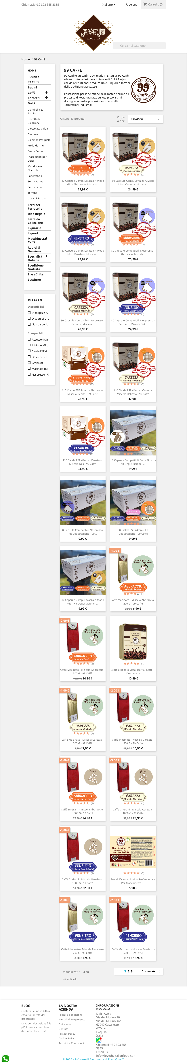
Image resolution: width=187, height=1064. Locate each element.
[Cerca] (139, 45)
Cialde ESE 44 (40, 351)
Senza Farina (35, 181)
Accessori (40, 339)
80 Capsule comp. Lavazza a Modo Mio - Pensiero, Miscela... (83, 252)
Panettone (34, 175)
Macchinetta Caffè (37, 240)
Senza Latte (35, 187)
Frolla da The (36, 145)
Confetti (34, 98)
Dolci (31, 103)
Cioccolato (34, 134)
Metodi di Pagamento (72, 1019)
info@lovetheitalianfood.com (116, 1056)
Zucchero (34, 280)
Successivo (152, 971)
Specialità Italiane (35, 258)
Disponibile (40, 318)
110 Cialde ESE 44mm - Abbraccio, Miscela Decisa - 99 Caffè (83, 392)
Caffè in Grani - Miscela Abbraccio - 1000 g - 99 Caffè (82, 811)
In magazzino (40, 312)
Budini (32, 87)
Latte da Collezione (35, 221)
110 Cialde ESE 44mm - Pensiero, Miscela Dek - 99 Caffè (83, 462)
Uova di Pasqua (37, 198)
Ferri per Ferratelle (35, 207)
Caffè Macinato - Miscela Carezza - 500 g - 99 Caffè (133, 741)
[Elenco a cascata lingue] (109, 5)
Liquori (33, 233)
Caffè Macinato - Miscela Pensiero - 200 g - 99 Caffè (82, 951)
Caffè (31, 93)
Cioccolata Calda (38, 128)
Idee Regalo (36, 214)
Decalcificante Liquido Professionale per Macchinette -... (133, 881)
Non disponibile (40, 324)
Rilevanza (145, 119)
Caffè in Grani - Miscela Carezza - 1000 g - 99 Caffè (133, 811)
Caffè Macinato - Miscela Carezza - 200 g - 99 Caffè (83, 741)
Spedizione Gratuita (36, 267)
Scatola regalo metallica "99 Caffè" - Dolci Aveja (133, 671)
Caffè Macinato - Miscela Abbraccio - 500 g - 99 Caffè (82, 671)
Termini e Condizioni (71, 1043)
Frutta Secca (35, 151)
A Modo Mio (40, 345)
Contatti (63, 1029)
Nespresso (40, 374)
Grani (37, 363)
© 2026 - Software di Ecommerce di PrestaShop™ (94, 1059)
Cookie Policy (67, 1038)
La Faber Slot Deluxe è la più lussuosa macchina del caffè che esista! (36, 1027)
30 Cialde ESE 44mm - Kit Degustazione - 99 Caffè (133, 531)
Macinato (40, 368)
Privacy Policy (67, 1033)
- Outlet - (34, 77)
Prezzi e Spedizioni (70, 1014)
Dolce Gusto (40, 357)
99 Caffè (33, 82)
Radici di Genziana (34, 249)
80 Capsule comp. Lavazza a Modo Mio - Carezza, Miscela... (133, 182)
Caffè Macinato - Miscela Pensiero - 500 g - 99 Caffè (133, 951)
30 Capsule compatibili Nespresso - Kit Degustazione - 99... (82, 531)
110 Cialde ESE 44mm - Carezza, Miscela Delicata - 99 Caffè (133, 392)
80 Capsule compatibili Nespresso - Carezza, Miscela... (82, 322)
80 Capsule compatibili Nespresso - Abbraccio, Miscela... (133, 252)
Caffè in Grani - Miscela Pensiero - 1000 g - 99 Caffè (83, 881)
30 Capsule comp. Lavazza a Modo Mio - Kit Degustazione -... (83, 601)
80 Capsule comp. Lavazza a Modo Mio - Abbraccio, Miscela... (83, 182)
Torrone (32, 192)
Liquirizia (34, 228)
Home (32, 70)
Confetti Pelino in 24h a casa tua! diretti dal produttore (35, 1014)
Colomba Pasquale (39, 140)
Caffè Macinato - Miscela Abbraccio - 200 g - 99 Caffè (133, 601)
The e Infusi (36, 274)
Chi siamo (65, 1024)
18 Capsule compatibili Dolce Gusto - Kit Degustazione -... (133, 462)
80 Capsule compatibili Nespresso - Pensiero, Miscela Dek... (133, 322)
